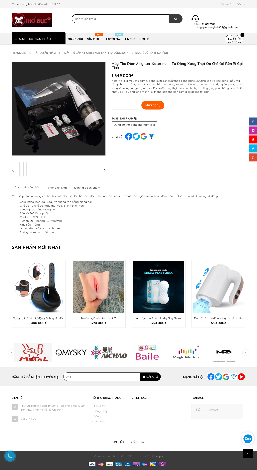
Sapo (159, 456)
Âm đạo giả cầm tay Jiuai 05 (99, 318)
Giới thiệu (138, 441)
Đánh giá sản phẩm (87, 187)
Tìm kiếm (100, 406)
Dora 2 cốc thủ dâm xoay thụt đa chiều (218, 318)
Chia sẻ (117, 137)
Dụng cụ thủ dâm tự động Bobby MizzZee (39, 318)
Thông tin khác (57, 187)
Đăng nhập (227, 4)
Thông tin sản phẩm (28, 187)
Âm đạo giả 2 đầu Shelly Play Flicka (158, 318)
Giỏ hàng (99, 421)
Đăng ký (241, 4)
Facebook (212, 409)
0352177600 (28, 418)
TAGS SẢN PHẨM (124, 118)
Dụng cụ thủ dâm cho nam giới (134, 124)
